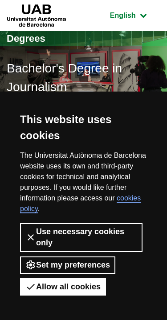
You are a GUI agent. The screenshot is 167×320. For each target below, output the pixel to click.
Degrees (26, 38)
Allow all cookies (63, 286)
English (135, 14)
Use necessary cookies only (74, 237)
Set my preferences (67, 265)
